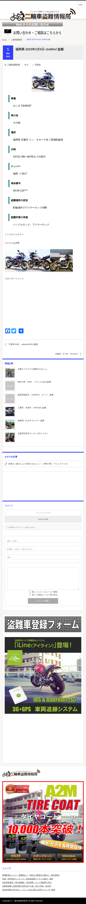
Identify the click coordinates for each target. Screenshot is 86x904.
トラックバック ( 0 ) (43, 513)
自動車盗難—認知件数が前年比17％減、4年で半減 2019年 (26, 886)
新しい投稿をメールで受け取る (45, 595)
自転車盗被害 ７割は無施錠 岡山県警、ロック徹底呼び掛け (27, 882)
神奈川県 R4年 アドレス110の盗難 (34, 382)
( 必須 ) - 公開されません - (20, 549)
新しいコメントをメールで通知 (45, 592)
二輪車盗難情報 (16, 39)
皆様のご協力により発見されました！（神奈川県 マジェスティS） (38, 464)
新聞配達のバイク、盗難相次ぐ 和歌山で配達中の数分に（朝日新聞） (31, 875)
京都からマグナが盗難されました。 (33, 369)
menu (80, 5)
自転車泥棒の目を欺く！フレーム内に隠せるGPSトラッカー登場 (28, 890)
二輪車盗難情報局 (20, 901)
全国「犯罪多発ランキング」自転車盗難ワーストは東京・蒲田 (27, 879)
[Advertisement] (43, 303)
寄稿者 (38, 65)
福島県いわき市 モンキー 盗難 (31, 420)
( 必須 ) (12, 541)
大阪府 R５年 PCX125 (66, 354)
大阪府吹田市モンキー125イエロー (33, 433)
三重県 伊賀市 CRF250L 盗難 (32, 408)
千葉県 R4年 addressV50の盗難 (23, 344)
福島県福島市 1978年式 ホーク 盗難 (35, 395)
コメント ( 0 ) (43, 519)
